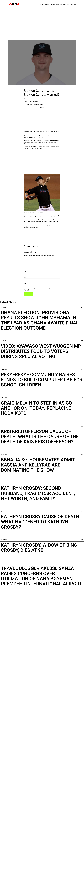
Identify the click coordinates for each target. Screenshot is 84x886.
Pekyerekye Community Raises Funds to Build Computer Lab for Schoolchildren (41, 379)
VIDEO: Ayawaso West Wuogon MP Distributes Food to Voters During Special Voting (41, 351)
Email (25, 277)
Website (25, 283)
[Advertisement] (42, 27)
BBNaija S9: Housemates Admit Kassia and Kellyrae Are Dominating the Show (38, 465)
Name (25, 271)
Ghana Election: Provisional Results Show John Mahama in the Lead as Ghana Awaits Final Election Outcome (40, 320)
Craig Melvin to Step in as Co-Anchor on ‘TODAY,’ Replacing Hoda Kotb (37, 408)
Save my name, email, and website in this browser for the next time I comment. (40, 289)
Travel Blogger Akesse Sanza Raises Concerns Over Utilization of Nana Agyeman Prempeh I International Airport (41, 576)
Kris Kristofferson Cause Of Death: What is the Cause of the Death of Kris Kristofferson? (40, 436)
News (37, 101)
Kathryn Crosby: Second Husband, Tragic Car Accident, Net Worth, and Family (38, 493)
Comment (26, 257)
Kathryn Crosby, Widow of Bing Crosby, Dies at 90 (39, 547)
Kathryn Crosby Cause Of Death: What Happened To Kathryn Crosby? (40, 521)
